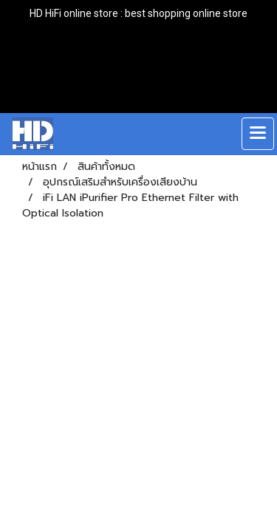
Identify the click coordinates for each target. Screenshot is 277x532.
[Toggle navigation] (258, 133)
